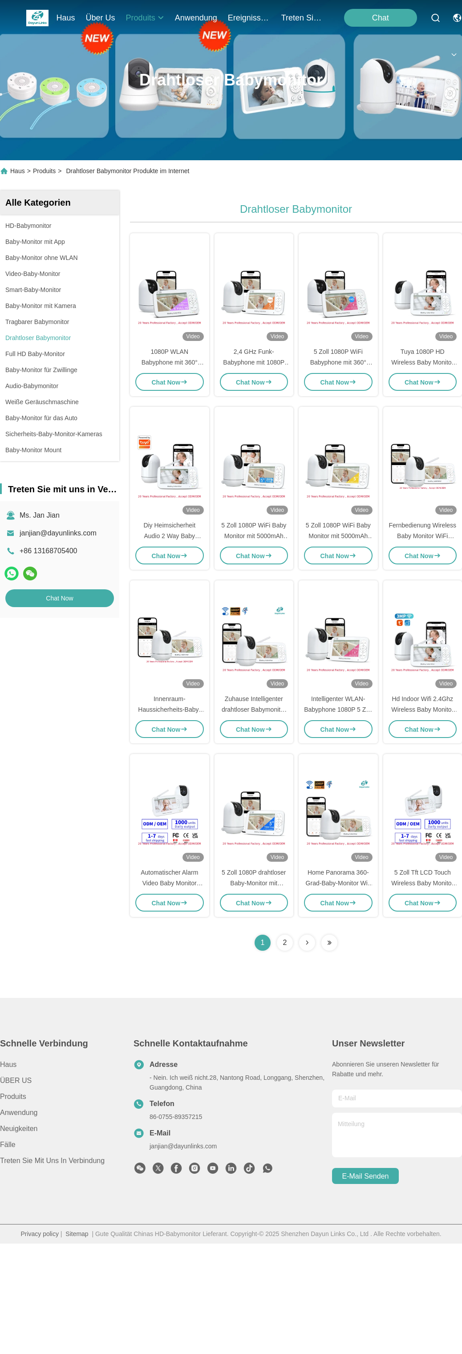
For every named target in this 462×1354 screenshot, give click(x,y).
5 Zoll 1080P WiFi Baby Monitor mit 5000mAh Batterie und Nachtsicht (253, 536)
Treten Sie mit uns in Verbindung (52, 1160)
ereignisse (249, 18)
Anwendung (19, 1112)
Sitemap (76, 1233)
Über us (100, 17)
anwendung (196, 17)
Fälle (8, 1144)
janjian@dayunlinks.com (58, 533)
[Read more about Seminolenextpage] (307, 943)
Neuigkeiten (19, 1128)
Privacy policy (39, 1233)
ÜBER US (16, 1080)
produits (145, 18)
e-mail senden (365, 1176)
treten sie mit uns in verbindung (302, 17)
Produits (44, 170)
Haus (66, 17)
